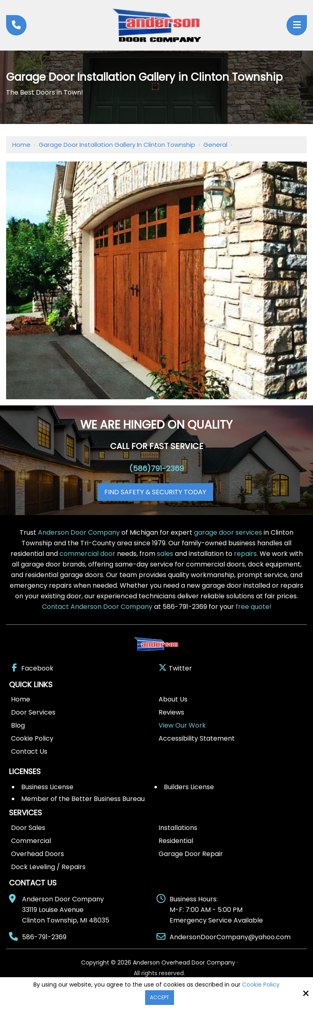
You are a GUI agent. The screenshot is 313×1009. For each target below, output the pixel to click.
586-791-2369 (44, 937)
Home (21, 144)
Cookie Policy (261, 984)
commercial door (87, 553)
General (215, 144)
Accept (159, 997)
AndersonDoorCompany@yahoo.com (230, 937)
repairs (245, 553)
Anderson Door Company (79, 532)
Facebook (32, 668)
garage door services (228, 532)
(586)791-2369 (156, 468)
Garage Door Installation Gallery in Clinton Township (117, 144)
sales (165, 553)
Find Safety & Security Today (155, 492)
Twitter (175, 668)
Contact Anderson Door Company (97, 606)
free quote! (253, 606)
